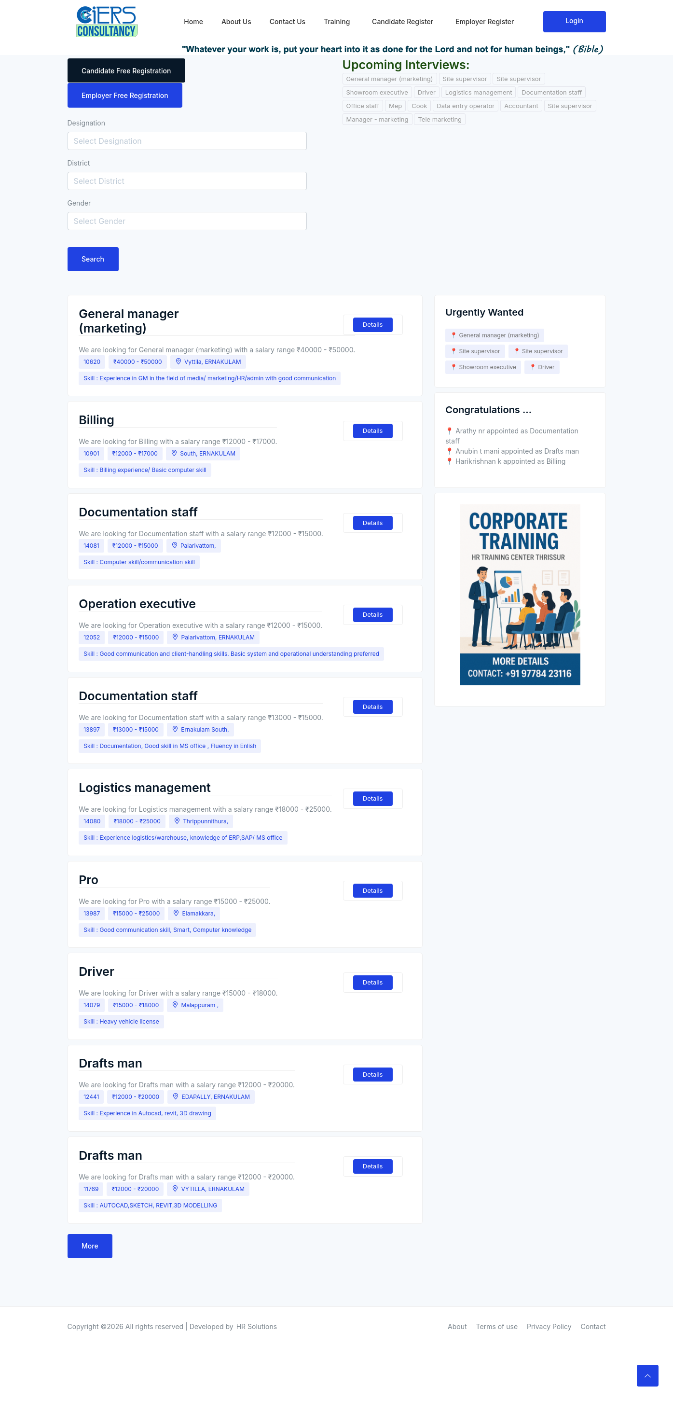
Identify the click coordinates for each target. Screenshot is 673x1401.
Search (93, 259)
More (90, 1220)
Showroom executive (377, 92)
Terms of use (497, 1300)
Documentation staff (552, 92)
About (457, 1300)
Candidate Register (401, 19)
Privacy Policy (549, 1300)
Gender (79, 203)
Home (193, 19)
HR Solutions (256, 1300)
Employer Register (483, 19)
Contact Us (287, 19)
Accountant (521, 106)
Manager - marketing (377, 119)
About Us (236, 19)
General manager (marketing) (389, 79)
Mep (395, 106)
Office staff (362, 106)
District (79, 163)
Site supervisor (465, 79)
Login (574, 18)
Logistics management (478, 92)
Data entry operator (465, 106)
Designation (86, 123)
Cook (419, 106)
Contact (593, 1300)
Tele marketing (440, 119)
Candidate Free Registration (126, 71)
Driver (427, 92)
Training (337, 19)
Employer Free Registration (125, 95)
